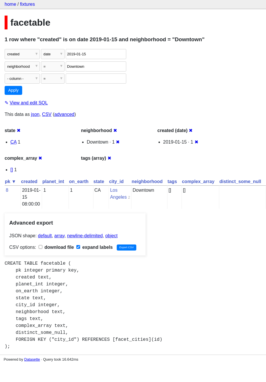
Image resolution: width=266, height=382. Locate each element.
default (45, 235)
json (35, 114)
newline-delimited (85, 235)
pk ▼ (10, 181)
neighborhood (147, 181)
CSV (47, 114)
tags (172, 181)
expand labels (94, 247)
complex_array (198, 181)
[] (11, 169)
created (29, 181)
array (59, 235)
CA (13, 142)
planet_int (53, 181)
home (10, 4)
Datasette (32, 359)
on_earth (78, 181)
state (98, 181)
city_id (116, 181)
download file (56, 247)
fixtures (27, 4)
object (111, 235)
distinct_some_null (240, 181)
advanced (64, 114)
